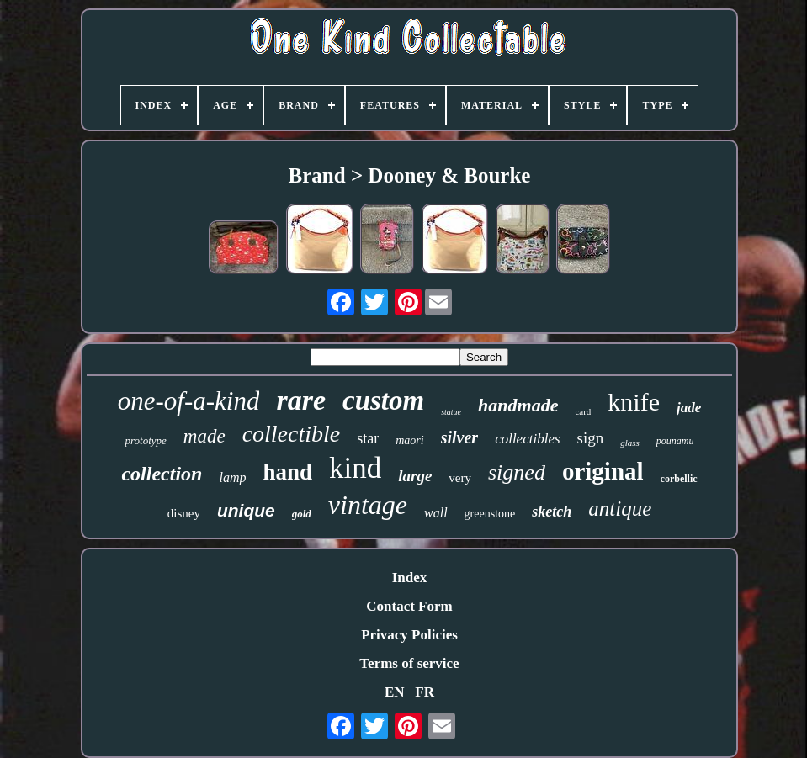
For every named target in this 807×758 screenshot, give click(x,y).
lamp (232, 477)
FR (424, 692)
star (368, 438)
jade (689, 408)
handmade (518, 405)
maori (409, 440)
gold (301, 513)
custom (383, 400)
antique (619, 508)
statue (451, 411)
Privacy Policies (409, 635)
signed (516, 472)
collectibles (527, 439)
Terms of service (409, 663)
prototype (145, 440)
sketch (551, 511)
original (603, 471)
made (204, 436)
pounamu (675, 441)
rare (301, 400)
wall (436, 513)
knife (634, 402)
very (460, 478)
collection (161, 474)
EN (395, 692)
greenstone (490, 513)
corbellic (679, 479)
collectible (291, 434)
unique (246, 510)
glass (630, 442)
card (583, 411)
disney (183, 513)
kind (355, 468)
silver (459, 437)
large (415, 476)
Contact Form (409, 606)
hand (287, 472)
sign (590, 438)
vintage (367, 505)
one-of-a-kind (189, 401)
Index (409, 578)
